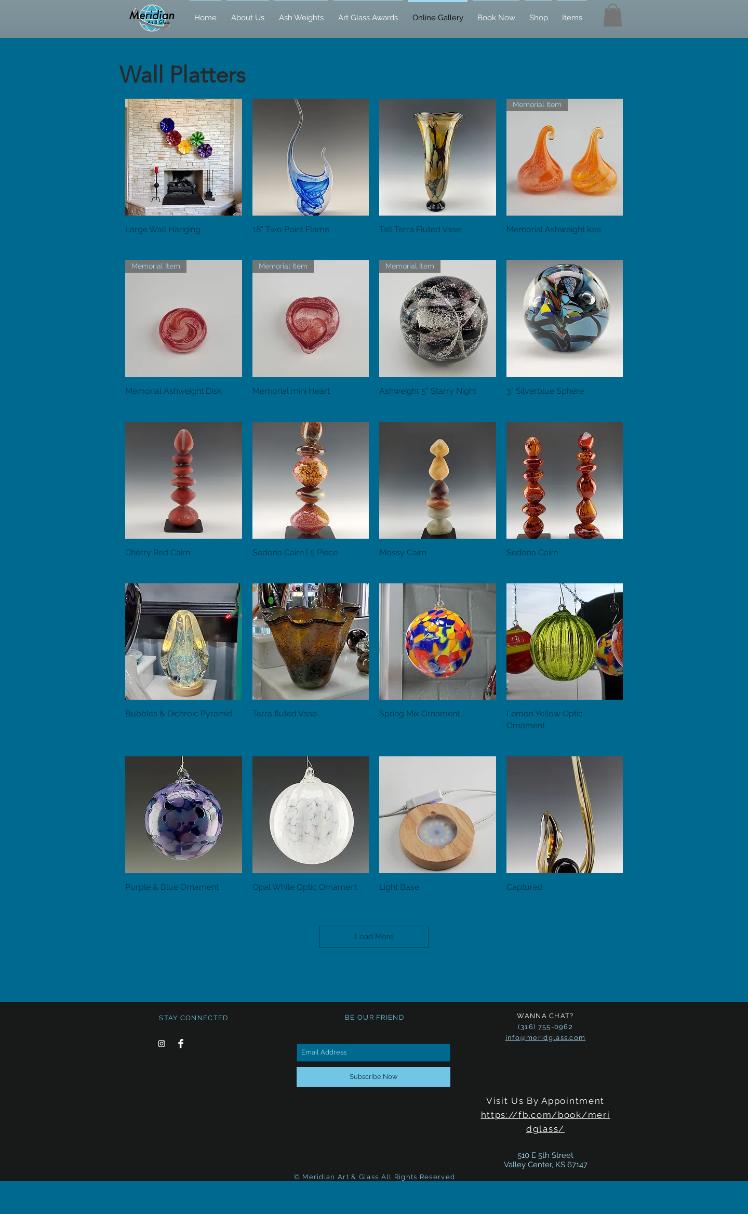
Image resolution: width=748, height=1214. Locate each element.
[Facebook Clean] (180, 1043)
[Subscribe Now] (373, 1077)
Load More (374, 936)
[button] (612, 15)
